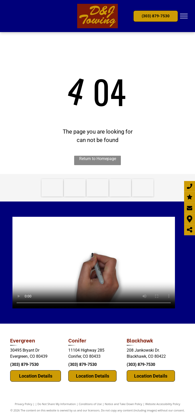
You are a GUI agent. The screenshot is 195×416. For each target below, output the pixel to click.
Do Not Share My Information (57, 404)
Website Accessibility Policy (162, 404)
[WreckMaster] (97, 188)
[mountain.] (143, 188)
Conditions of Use (90, 404)
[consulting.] (52, 188)
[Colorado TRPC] (75, 188)
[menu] (183, 16)
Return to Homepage (97, 158)
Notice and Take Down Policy (123, 404)
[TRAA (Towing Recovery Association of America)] (120, 188)
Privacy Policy (23, 404)
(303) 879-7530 (24, 364)
